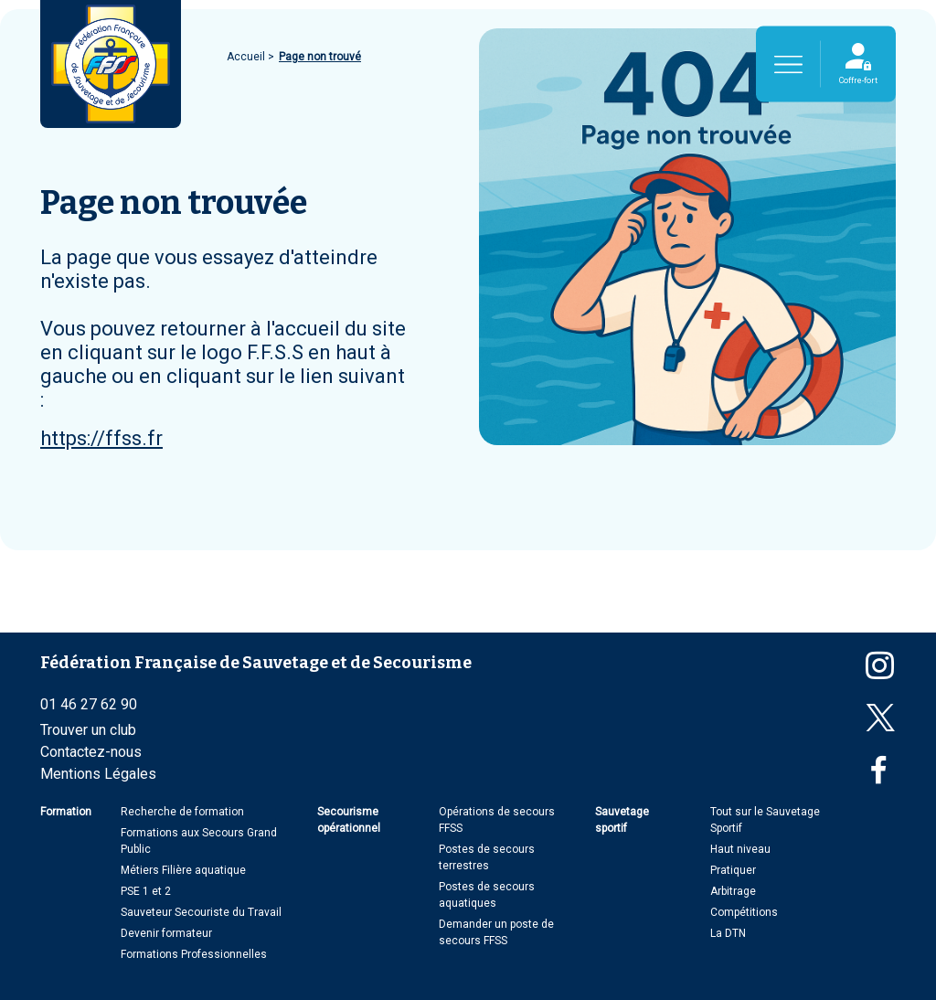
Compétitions (744, 912)
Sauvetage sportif (622, 820)
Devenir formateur (166, 933)
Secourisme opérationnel (348, 820)
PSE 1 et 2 (146, 891)
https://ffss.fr (101, 438)
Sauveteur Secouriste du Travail (201, 912)
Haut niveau (740, 849)
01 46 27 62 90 (88, 704)
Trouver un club (88, 730)
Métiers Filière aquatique (183, 870)
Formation (65, 811)
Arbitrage (733, 891)
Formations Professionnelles (194, 954)
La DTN (728, 933)
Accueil (247, 56)
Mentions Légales (98, 773)
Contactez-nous (91, 752)
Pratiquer (733, 870)
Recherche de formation (182, 811)
